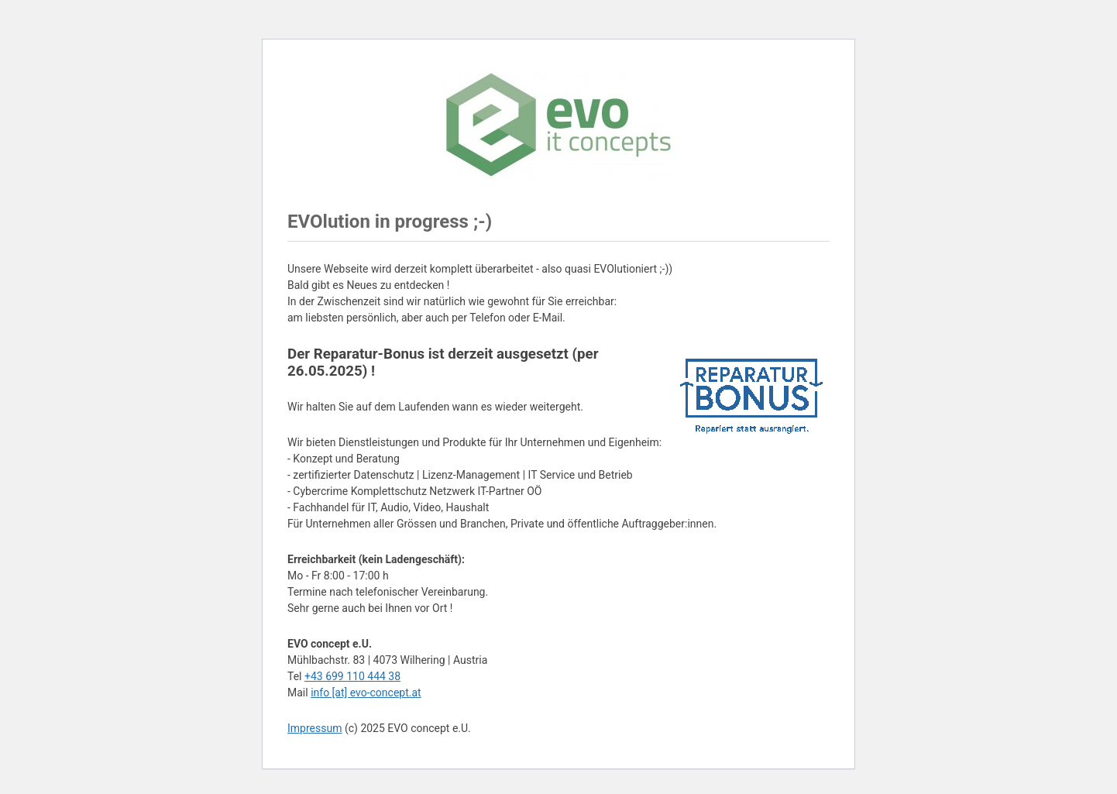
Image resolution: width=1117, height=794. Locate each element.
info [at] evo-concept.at (366, 692)
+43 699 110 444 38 (352, 676)
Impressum (314, 728)
